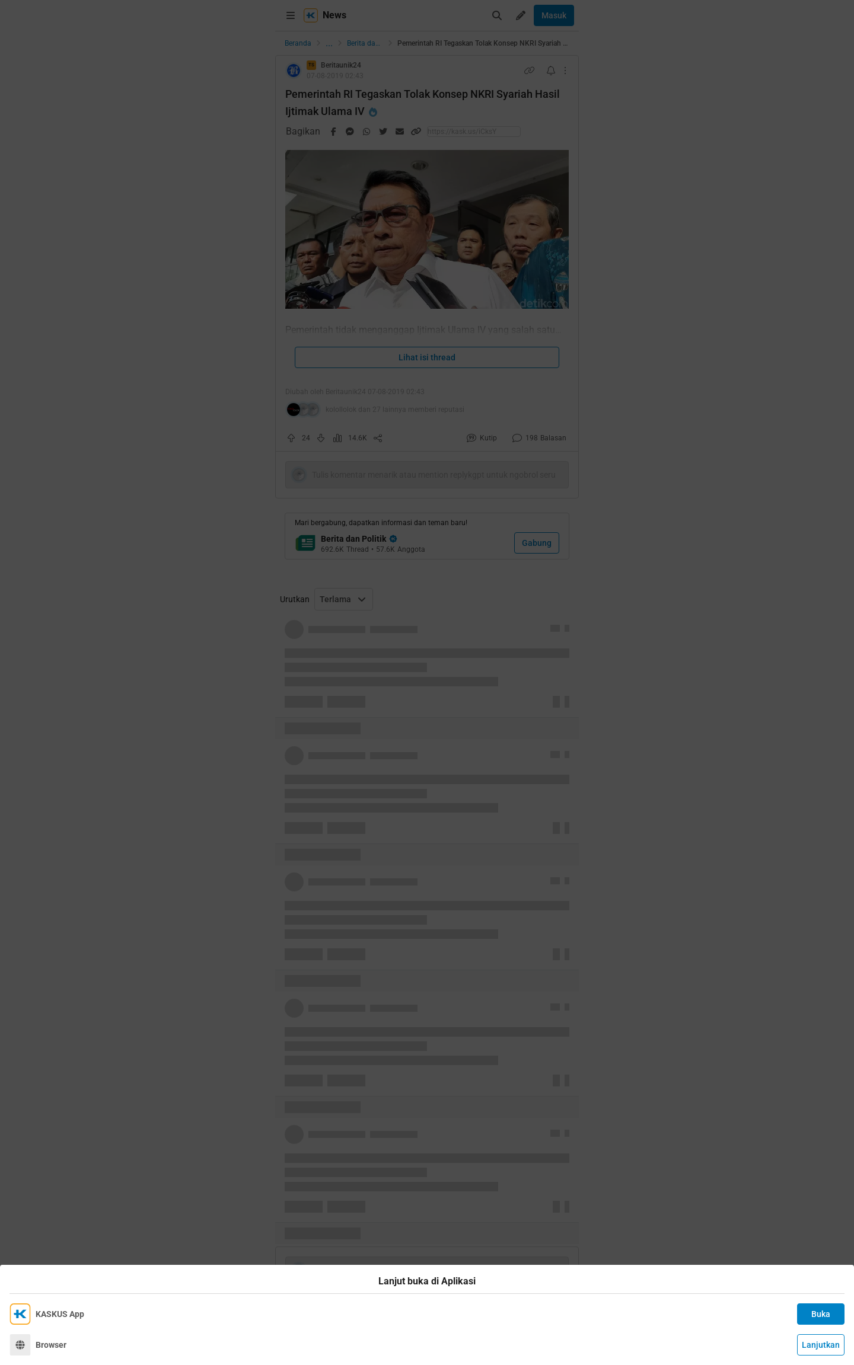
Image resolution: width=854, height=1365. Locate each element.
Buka (820, 1314)
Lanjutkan (821, 1345)
